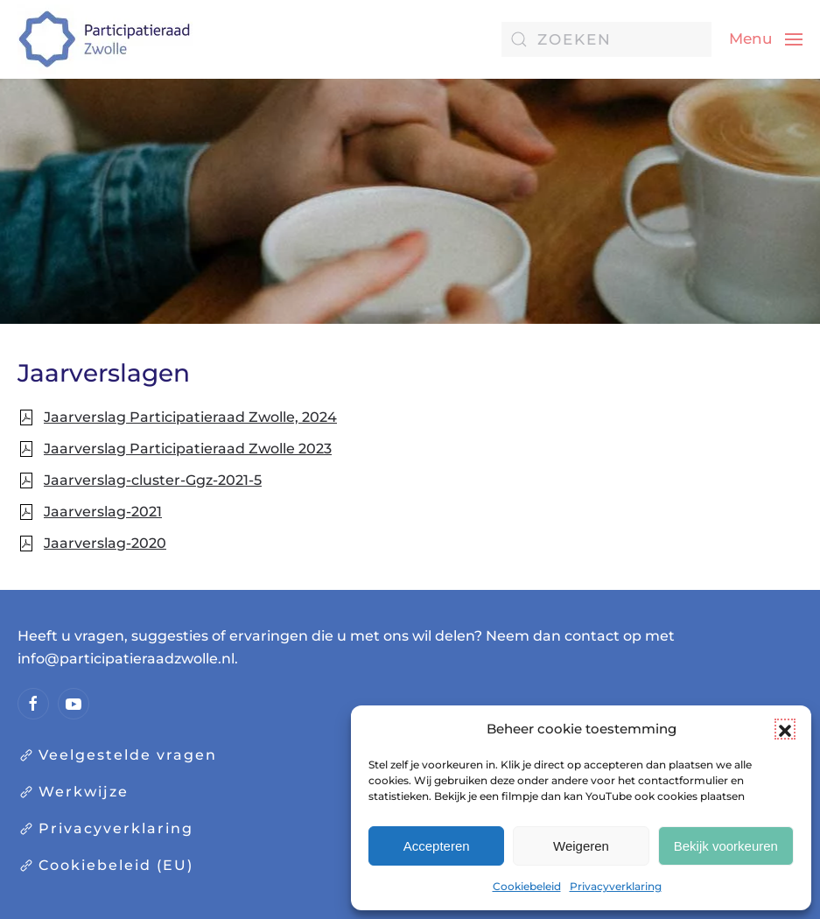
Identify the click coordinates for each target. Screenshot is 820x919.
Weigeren (581, 845)
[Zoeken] (606, 39)
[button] (785, 729)
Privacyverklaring (616, 886)
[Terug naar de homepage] (105, 39)
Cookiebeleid (527, 886)
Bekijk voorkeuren (726, 845)
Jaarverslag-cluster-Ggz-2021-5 (153, 480)
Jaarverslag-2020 (105, 543)
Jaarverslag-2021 (103, 511)
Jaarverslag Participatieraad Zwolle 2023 (188, 448)
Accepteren (436, 845)
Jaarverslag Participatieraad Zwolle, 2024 (190, 417)
